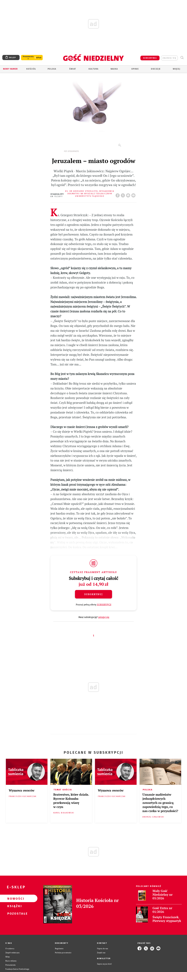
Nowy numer (10, 69)
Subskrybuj (93, 594)
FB (118, 194)
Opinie (135, 69)
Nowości (14, 898)
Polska (52, 69)
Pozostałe (14, 913)
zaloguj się (169, 58)
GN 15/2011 (56, 196)
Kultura (93, 69)
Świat (72, 69)
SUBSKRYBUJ (150, 58)
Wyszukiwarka (182, 57)
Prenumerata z (28, 58)
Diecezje (155, 69)
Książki (14, 906)
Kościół (31, 69)
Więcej (176, 69)
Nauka (114, 69)
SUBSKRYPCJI (104, 604)
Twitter (123, 194)
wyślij (134, 194)
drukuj (128, 194)
